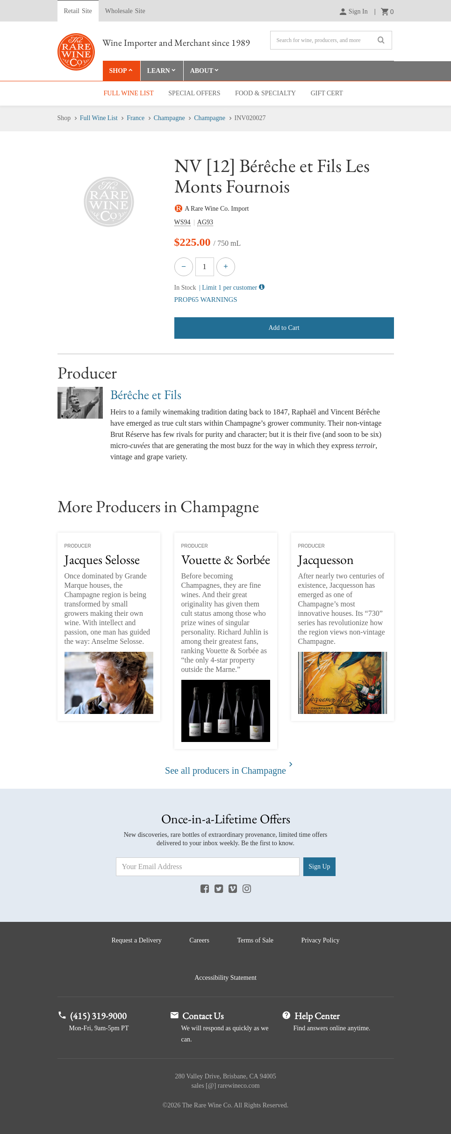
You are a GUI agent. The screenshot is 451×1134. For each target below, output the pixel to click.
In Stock (185, 287)
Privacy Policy (320, 940)
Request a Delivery (136, 940)
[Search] (331, 40)
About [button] (202, 70)
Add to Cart (283, 327)
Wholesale (125, 11)
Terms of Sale (255, 940)
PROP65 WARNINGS (205, 299)
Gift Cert (327, 93)
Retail (78, 11)
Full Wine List (129, 93)
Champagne (169, 117)
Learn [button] (158, 70)
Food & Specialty (265, 93)
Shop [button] (118, 70)
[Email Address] (208, 866)
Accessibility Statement (225, 977)
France (135, 117)
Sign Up (319, 866)
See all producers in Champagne (225, 770)
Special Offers (194, 93)
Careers (199, 940)
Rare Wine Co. (76, 52)
